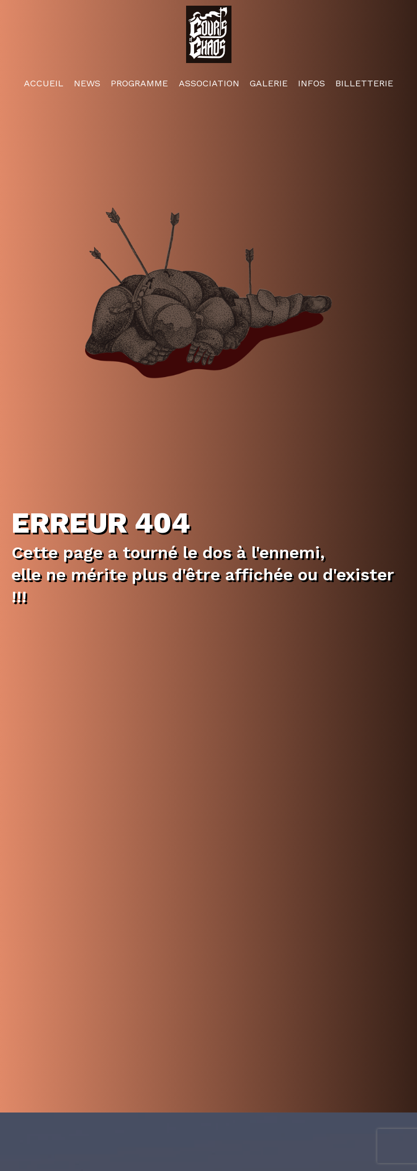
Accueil (44, 82)
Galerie (269, 82)
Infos (311, 82)
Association (209, 82)
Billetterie (364, 82)
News (87, 82)
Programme (139, 82)
